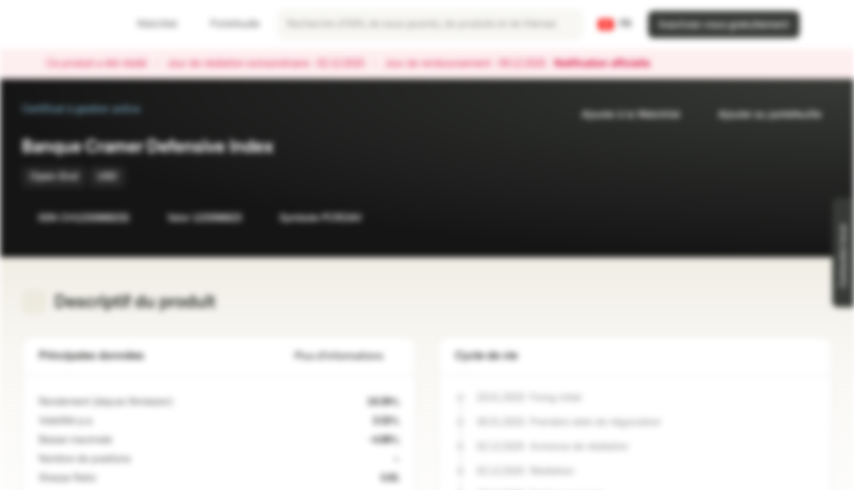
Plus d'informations (346, 356)
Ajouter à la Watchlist (622, 114)
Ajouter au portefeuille (761, 114)
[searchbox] (430, 24)
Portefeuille (227, 24)
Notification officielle (609, 64)
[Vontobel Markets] (59, 24)
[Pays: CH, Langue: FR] (614, 24)
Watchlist (148, 24)
